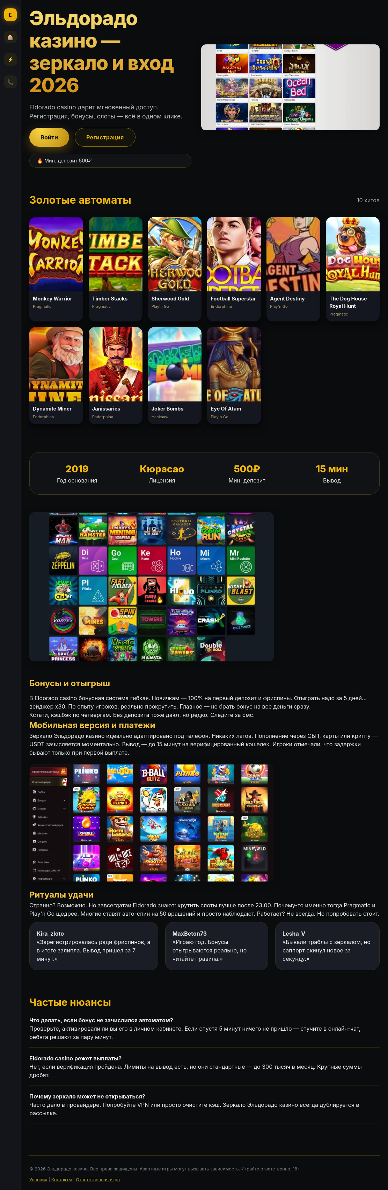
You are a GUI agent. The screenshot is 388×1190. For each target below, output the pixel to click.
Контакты (61, 1179)
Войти (49, 137)
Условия (38, 1179)
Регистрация (105, 137)
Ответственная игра (98, 1179)
